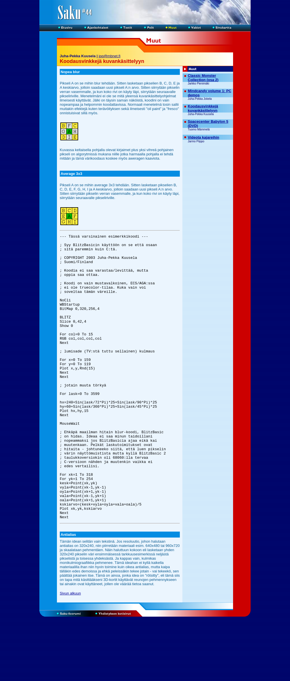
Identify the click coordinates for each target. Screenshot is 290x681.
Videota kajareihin (203, 137)
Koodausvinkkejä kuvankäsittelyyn (203, 108)
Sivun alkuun (70, 650)
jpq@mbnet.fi (109, 56)
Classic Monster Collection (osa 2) (203, 77)
